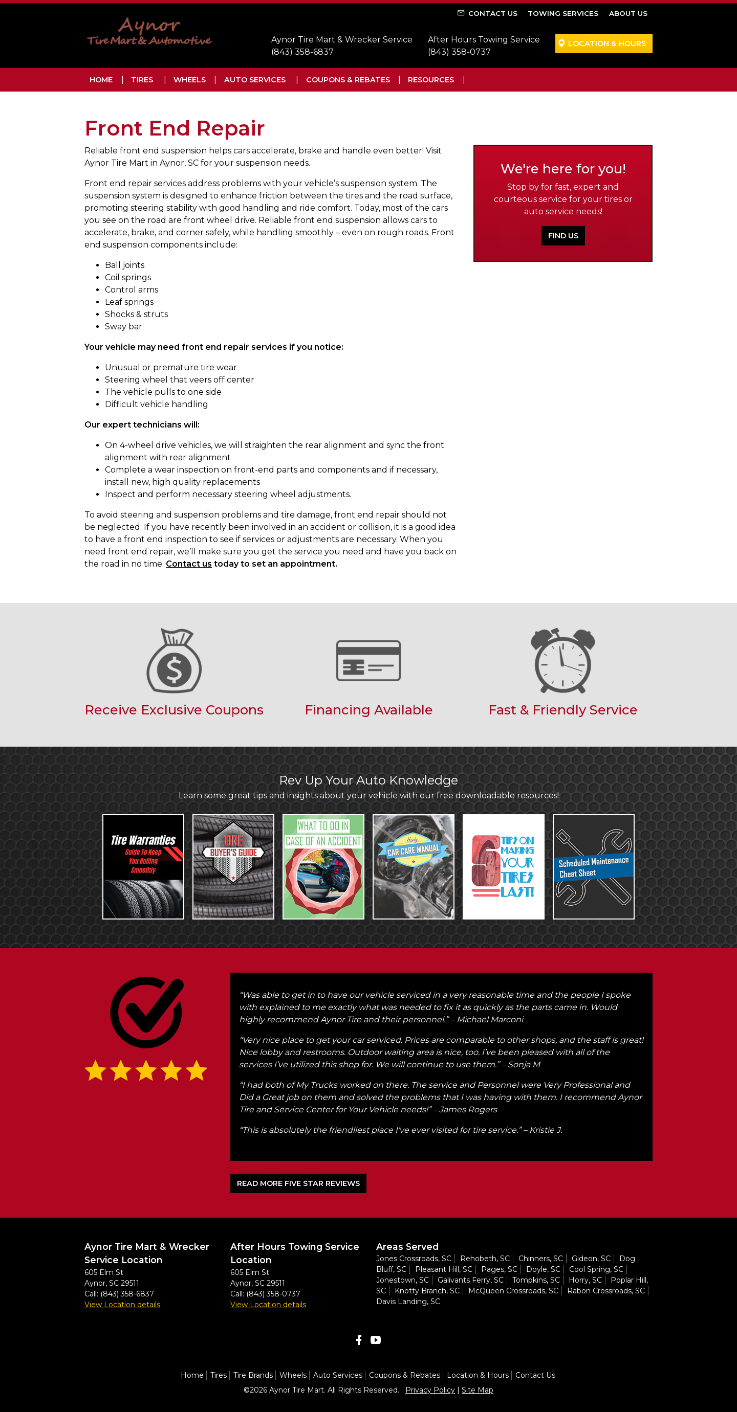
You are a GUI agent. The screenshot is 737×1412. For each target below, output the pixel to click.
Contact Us (492, 13)
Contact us (189, 564)
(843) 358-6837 (302, 52)
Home (101, 79)
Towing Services (563, 13)
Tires (142, 79)
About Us (628, 13)
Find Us (563, 235)
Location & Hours (607, 43)
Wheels (190, 79)
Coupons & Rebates (348, 79)
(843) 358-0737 (459, 52)
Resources (431, 79)
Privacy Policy (430, 1390)
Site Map (477, 1390)
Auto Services (255, 79)
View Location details (122, 1304)
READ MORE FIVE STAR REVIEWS (298, 1183)
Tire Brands (253, 1375)
